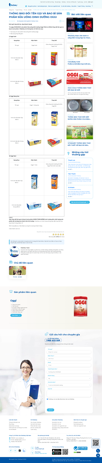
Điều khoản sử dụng (14, 426)
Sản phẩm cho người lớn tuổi (59, 426)
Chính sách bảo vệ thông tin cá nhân (18, 427)
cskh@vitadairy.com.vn (20, 439)
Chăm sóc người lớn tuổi (54, 6)
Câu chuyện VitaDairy (36, 422)
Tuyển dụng (80, 2)
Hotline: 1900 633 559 (41, 453)
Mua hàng (88, 6)
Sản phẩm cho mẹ (56, 422)
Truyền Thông (81, 6)
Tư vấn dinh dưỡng (65, 6)
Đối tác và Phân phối (71, 2)
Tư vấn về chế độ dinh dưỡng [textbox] (55, 385)
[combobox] (69, 371)
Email (49, 362)
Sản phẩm (73, 6)
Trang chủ (11, 10)
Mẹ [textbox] (49, 378)
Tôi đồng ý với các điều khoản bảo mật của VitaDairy (61, 399)
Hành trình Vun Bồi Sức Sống (47, 2)
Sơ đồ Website (12, 429)
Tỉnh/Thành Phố (52, 369)
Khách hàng (51, 375)
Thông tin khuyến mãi (14, 422)
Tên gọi (50, 349)
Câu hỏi (50, 388)
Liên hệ (85, 2)
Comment (32, 448)
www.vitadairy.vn (20, 438)
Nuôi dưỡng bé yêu (42, 6)
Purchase (32, 453)
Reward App (58, 2)
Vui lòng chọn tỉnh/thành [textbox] (54, 372)
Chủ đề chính (51, 382)
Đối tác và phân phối (36, 427)
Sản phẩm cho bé (56, 424)
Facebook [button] (11, 451)
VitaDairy (64, 2)
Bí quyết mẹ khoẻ (32, 6)
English (91, 2)
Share (63, 21)
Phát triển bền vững (35, 426)
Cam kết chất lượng (35, 424)
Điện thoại (50, 355)
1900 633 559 (18, 441)
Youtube (15, 451)
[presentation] (58, 404)
